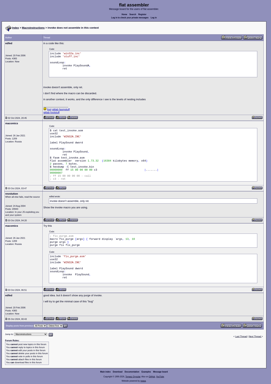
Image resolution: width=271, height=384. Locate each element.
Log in (154, 18)
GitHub (152, 377)
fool (49, 109)
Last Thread (241, 336)
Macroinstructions (33, 27)
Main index (105, 372)
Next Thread (255, 336)
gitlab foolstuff (51, 112)
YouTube (160, 377)
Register (142, 14)
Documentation (132, 372)
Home (124, 14)
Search (132, 14)
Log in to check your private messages (130, 18)
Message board (160, 372)
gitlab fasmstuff (61, 109)
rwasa (143, 381)
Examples (146, 372)
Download (117, 372)
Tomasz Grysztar (132, 377)
